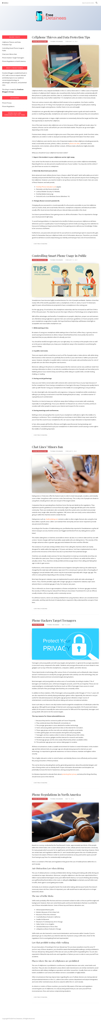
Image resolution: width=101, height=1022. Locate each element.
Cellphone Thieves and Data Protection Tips (61, 37)
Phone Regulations (40, 41)
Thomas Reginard (56, 41)
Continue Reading (40, 244)
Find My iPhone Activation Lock (46, 187)
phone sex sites (74, 143)
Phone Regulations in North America (56, 795)
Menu (6, 3)
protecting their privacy (69, 774)
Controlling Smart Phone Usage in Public (59, 256)
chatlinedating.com (52, 519)
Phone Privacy (38, 625)
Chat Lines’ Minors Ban (47, 447)
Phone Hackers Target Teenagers (54, 620)
